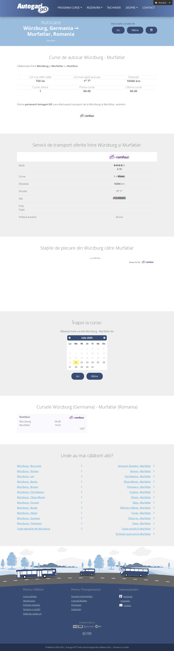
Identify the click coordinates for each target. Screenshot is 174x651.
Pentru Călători (33, 589)
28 (76, 367)
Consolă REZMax (79, 600)
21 (76, 362)
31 (92, 367)
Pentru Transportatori (86, 589)
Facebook (125, 596)
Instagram (125, 600)
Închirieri (114, 7)
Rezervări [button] (93, 7)
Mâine (135, 30)
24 (92, 362)
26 (104, 362)
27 (70, 367)
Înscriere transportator (82, 596)
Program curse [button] (69, 7)
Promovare (76, 604)
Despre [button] (130, 7)
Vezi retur (51, 40)
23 (87, 362)
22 (82, 362)
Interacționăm (128, 589)
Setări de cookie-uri (32, 613)
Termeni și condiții (31, 609)
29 (82, 367)
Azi (118, 30)
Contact (149, 7)
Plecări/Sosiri (29, 600)
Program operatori (31, 604)
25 (98, 362)
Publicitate (76, 609)
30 (87, 367)
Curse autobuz (30, 596)
